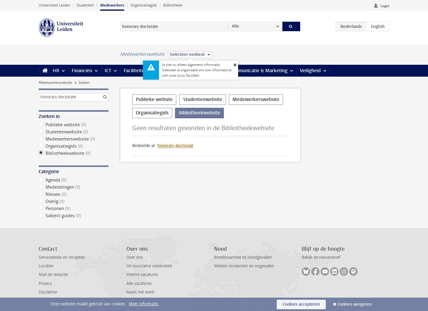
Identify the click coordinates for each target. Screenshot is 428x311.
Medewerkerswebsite (55, 82)
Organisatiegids (143, 5)
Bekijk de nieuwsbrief (321, 257)
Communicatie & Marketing (258, 70)
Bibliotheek (172, 5)
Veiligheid (310, 70)
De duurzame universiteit (149, 266)
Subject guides (73, 215)
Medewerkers (112, 5)
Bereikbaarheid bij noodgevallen (243, 257)
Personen (73, 208)
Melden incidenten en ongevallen (244, 266)
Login (384, 6)
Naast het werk (140, 292)
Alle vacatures (139, 283)
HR (56, 70)
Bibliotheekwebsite (73, 153)
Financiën (82, 70)
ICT (108, 70)
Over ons (134, 257)
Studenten (85, 5)
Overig (73, 201)
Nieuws (73, 194)
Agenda (73, 180)
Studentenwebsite (73, 132)
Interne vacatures (142, 274)
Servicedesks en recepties (62, 257)
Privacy (45, 283)
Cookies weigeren (354, 304)
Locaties (46, 266)
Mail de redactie (53, 274)
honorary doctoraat (175, 146)
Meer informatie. (144, 304)
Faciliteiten (135, 70)
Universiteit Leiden (54, 5)
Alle (235, 26)
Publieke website (73, 124)
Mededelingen (73, 187)
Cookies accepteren (301, 304)
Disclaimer (48, 292)
